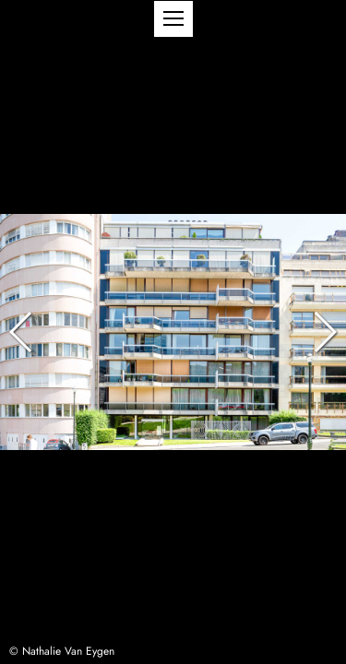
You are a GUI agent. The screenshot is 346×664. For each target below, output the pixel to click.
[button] (173, 19)
